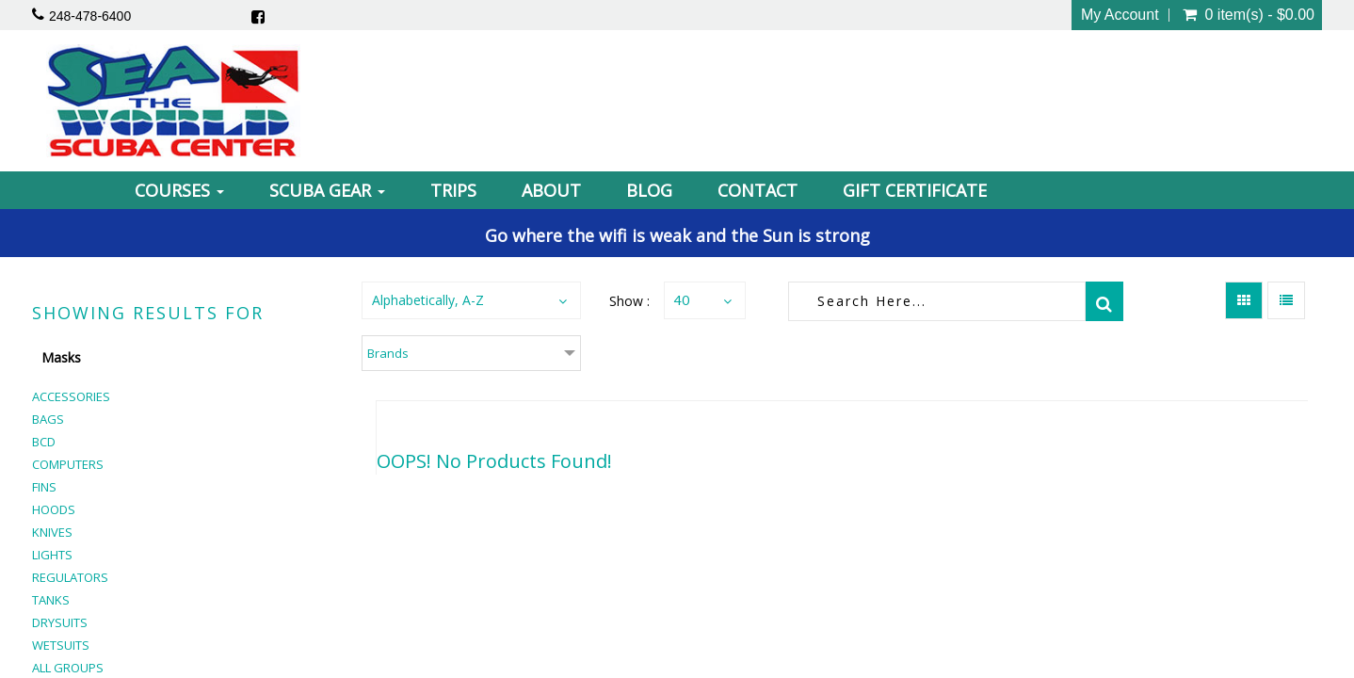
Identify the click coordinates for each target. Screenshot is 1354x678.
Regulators (70, 577)
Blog (649, 190)
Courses (179, 190)
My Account (1120, 15)
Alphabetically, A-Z (428, 300)
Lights (52, 554)
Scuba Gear (327, 190)
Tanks (51, 599)
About (551, 190)
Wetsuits (60, 645)
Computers (68, 464)
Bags (48, 419)
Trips (453, 190)
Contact (757, 190)
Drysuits (60, 622)
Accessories (71, 396)
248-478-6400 (90, 16)
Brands (388, 353)
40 (681, 300)
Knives (52, 532)
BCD (44, 441)
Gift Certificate (915, 190)
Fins (44, 486)
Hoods (53, 509)
